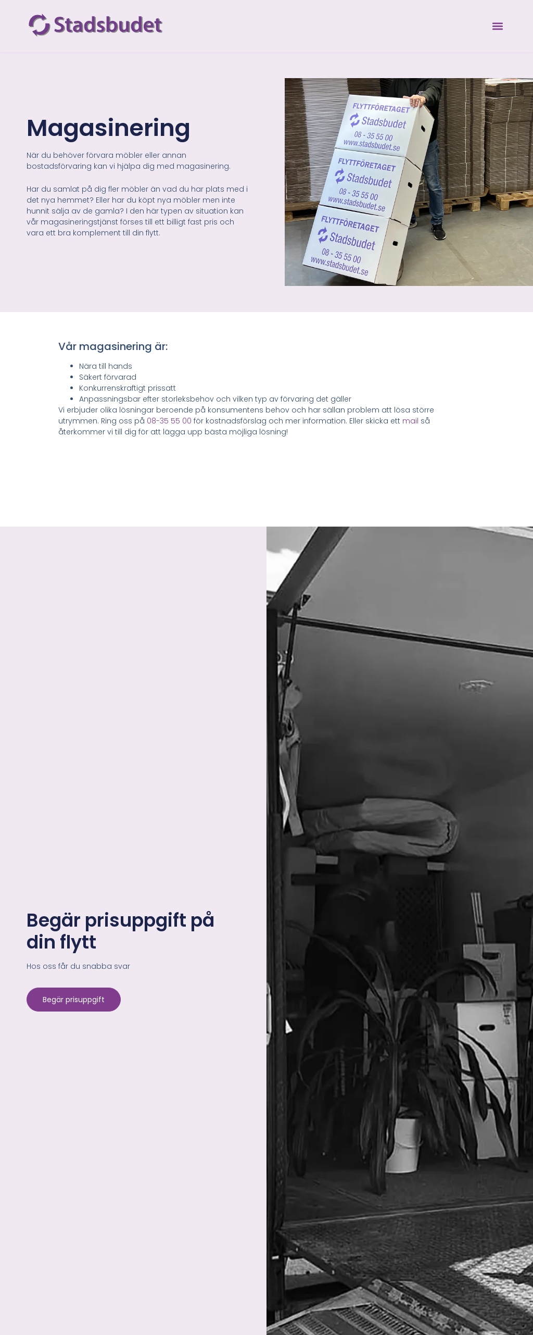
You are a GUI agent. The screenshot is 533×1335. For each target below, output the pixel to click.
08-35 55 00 (169, 421)
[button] (497, 26)
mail (410, 421)
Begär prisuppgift (74, 999)
